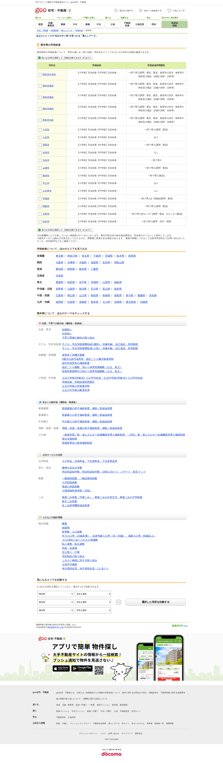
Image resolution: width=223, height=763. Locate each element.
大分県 (106, 302)
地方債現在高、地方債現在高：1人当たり (85, 568)
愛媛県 (141, 295)
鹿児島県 (131, 302)
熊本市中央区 (49, 74)
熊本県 (94, 302)
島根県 (106, 295)
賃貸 (58, 705)
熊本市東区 (48, 85)
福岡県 (59, 302)
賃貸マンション (103, 705)
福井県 (118, 289)
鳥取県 (94, 295)
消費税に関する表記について (95, 699)
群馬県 (132, 256)
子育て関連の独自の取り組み (78, 337)
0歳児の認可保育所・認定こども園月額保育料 (88, 359)
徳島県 (118, 295)
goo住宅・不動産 (41, 692)
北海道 (59, 275)
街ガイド (125, 723)
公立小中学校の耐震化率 (76, 390)
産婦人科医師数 (71, 486)
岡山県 (71, 295)
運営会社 (138, 733)
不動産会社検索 (99, 723)
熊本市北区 (48, 120)
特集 (58, 723)
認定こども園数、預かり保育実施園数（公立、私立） (92, 367)
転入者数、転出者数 (73, 544)
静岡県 (71, 269)
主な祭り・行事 (71, 552)
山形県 (106, 282)
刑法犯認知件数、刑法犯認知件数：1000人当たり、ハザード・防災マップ (104, 471)
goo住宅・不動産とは (65, 693)
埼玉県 (85, 256)
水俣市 (46, 152)
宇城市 (46, 198)
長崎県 (83, 302)
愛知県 (59, 269)
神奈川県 (72, 256)
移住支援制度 (69, 438)
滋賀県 (94, 262)
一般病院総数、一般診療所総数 (79, 478)
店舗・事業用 (67, 705)
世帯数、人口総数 (72, 531)
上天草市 (47, 191)
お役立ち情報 (39, 723)
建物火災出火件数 (72, 467)
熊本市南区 (48, 108)
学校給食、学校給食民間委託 (78, 382)
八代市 (46, 129)
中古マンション (78, 711)
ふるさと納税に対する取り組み (79, 560)
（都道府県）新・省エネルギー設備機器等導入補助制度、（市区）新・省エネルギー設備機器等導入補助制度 (123, 434)
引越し (65, 723)
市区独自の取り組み (73, 556)
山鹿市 (46, 168)
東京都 (59, 256)
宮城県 (94, 282)
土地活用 (71, 717)
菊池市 (46, 175)
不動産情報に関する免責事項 (172, 693)
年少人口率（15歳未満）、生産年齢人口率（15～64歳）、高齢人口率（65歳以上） (109, 536)
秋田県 (71, 282)
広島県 (59, 295)
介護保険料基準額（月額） (77, 490)
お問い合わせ (113, 733)
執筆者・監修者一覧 (155, 723)
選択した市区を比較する (155, 602)
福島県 (118, 282)
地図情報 (170, 723)
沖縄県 (144, 302)
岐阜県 (83, 269)
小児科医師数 (69, 482)
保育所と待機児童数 (73, 355)
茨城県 (109, 256)
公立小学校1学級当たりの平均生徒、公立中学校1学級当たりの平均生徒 (102, 378)
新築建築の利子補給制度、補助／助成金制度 (87, 408)
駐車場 (115, 705)
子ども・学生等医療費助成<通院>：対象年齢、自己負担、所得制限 (100, 344)
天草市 (46, 214)
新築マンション (62, 711)
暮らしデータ (114, 723)
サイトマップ (127, 733)
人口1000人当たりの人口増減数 (80, 540)
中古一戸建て (106, 711)
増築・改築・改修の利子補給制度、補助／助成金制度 (92, 428)
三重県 (94, 269)
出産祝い (67, 333)
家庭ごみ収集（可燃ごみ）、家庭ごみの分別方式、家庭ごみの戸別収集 (102, 497)
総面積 (66, 527)
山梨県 (71, 289)
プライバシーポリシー (88, 733)
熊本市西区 (48, 97)
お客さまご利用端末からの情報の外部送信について (98, 693)
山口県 (83, 295)
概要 (64, 523)
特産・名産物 (69, 548)
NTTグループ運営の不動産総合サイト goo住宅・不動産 (60, 2)
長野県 (59, 289)
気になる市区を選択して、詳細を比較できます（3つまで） (65, 58)
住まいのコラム (138, 723)
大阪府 (59, 262)
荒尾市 (46, 145)
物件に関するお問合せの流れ (134, 693)
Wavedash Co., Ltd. (55, 627)
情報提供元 (153, 693)
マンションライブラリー (80, 723)
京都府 (83, 262)
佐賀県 (71, 302)
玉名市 (46, 160)
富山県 (106, 289)
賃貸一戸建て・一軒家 (85, 705)
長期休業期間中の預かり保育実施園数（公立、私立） (92, 371)
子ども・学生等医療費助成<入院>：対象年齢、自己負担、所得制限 (100, 348)
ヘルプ (103, 733)
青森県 (59, 282)
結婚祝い (67, 329)
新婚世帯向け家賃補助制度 (77, 443)
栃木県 (120, 256)
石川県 (94, 289)
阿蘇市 (46, 206)
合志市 (46, 221)
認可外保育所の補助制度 (76, 363)
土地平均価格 (69, 564)
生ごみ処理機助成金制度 (76, 505)
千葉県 (97, 256)
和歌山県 (119, 262)
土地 (116, 711)
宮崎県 (118, 302)
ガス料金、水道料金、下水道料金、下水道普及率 (89, 461)
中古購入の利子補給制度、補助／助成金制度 (87, 421)
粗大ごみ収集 (69, 501)
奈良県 (106, 262)
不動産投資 (124, 711)
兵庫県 (71, 262)
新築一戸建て (92, 711)
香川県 (129, 295)
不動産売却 (61, 717)
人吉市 (46, 137)
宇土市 (46, 183)
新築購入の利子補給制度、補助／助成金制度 (87, 415)
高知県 (153, 295)
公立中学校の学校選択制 (76, 386)
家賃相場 (123, 705)
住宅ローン (136, 711)
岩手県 (83, 282)
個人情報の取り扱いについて (68, 699)
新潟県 (83, 289)
